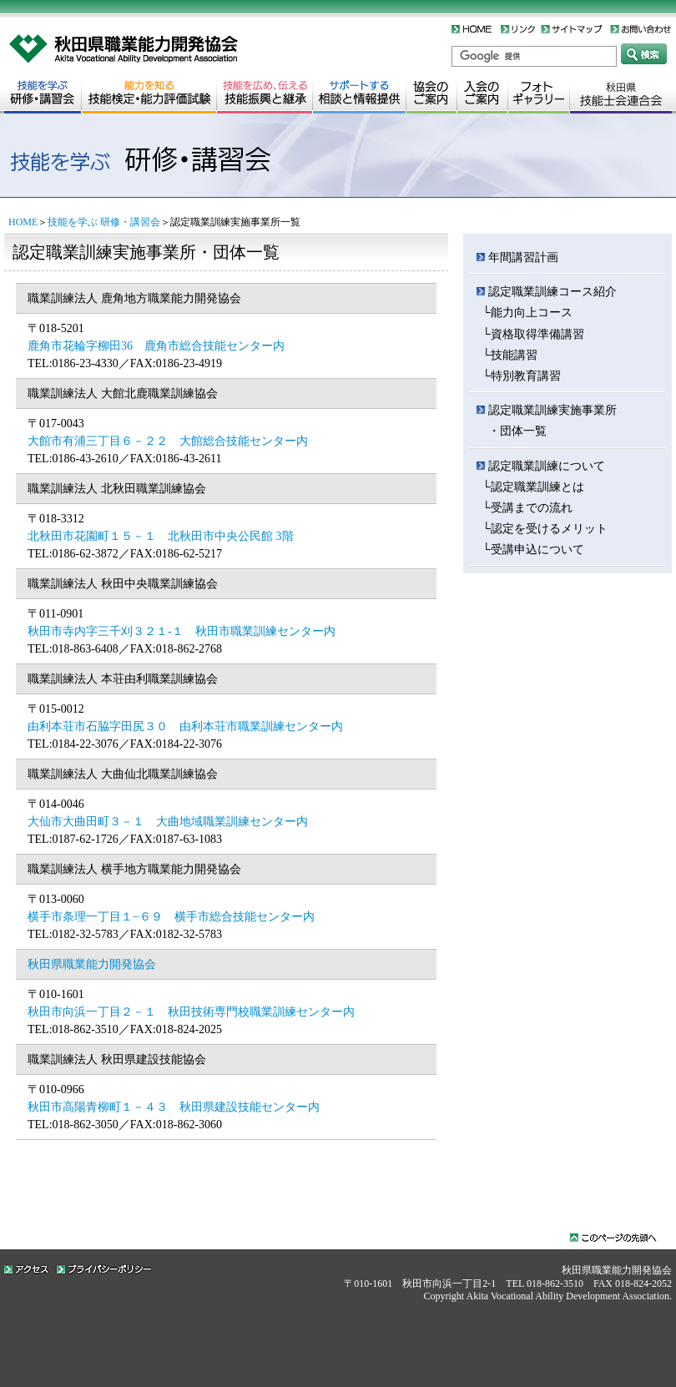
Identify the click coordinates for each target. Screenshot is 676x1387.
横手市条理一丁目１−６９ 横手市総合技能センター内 (171, 916)
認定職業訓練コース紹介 (552, 291)
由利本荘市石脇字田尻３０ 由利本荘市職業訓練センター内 (185, 726)
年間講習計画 (523, 257)
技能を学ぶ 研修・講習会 (104, 222)
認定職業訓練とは (537, 487)
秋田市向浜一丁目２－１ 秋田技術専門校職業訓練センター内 (191, 1012)
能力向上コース (532, 312)
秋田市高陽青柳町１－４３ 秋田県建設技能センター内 (174, 1107)
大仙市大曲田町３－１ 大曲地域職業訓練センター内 (168, 821)
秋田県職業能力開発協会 (92, 964)
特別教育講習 (526, 376)
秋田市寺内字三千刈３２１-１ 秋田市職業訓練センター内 (181, 631)
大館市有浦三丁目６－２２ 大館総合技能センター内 (168, 441)
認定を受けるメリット (549, 528)
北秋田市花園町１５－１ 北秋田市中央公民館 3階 (161, 536)
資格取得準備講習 (537, 334)
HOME (23, 222)
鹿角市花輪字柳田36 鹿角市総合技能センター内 (156, 346)
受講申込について (537, 549)
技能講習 (514, 355)
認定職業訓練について (546, 466)
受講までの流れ (532, 508)
